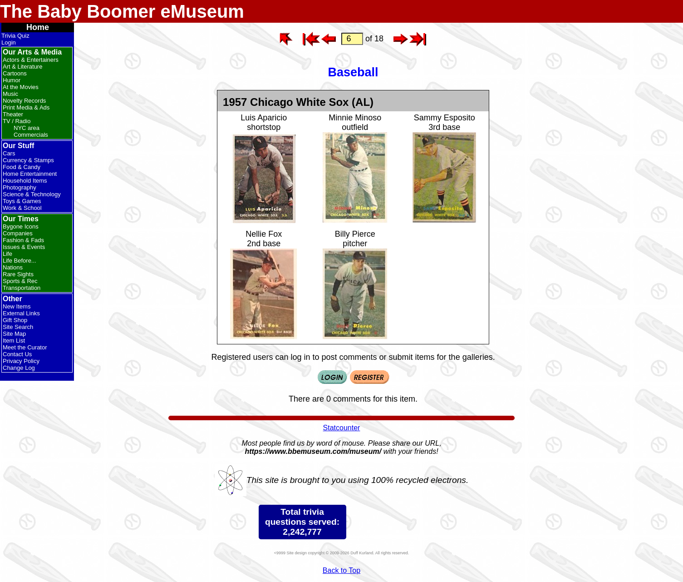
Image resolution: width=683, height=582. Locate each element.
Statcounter (341, 428)
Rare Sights (18, 274)
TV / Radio (16, 121)
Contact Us (17, 354)
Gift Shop (15, 320)
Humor (11, 80)
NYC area (26, 127)
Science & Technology (32, 194)
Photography (19, 187)
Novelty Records (24, 100)
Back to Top (341, 570)
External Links (21, 313)
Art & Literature (22, 66)
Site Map (14, 333)
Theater (13, 114)
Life (7, 253)
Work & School (22, 207)
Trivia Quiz (15, 35)
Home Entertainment (30, 173)
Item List (14, 340)
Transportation (21, 287)
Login (8, 42)
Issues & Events (24, 247)
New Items (16, 306)
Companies (18, 233)
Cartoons (15, 73)
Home (37, 27)
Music (10, 93)
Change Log (19, 367)
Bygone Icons (21, 226)
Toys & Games (22, 201)
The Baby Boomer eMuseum (122, 11)
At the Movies (21, 87)
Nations (13, 267)
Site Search (18, 326)
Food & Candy (21, 167)
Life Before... (19, 260)
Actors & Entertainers (31, 59)
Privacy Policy (21, 361)
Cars (9, 153)
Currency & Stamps (28, 160)
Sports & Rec (20, 281)
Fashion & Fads (23, 240)
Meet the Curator (25, 347)
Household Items (25, 180)
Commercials (31, 134)
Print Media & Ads (26, 107)
